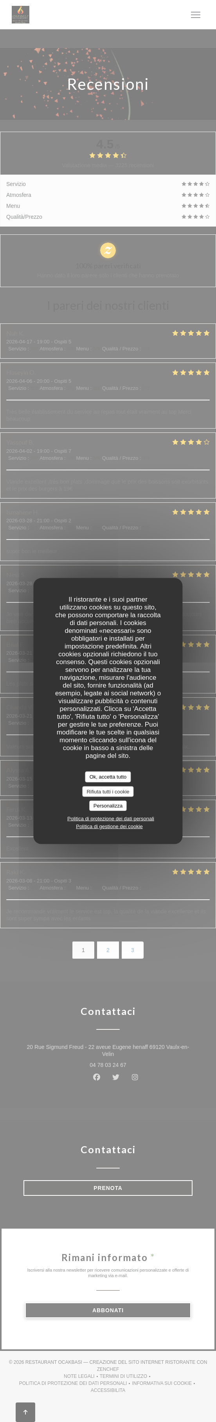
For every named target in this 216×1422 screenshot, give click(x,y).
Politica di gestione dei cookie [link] (109, 826)
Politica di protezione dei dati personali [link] (110, 818)
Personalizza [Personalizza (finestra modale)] (108, 806)
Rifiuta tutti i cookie (107, 791)
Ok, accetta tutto (108, 777)
